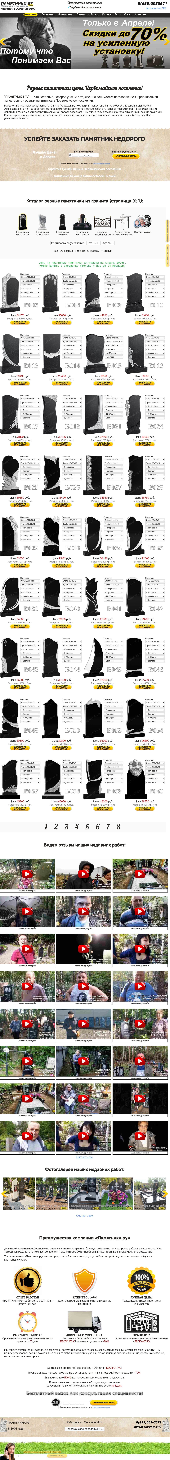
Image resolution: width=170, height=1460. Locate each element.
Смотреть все (84, 1158)
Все (56, 250)
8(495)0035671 (152, 4)
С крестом (93, 250)
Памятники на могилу (14, 6)
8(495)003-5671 (148, 1423)
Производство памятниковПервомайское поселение (84, 5)
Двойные (80, 250)
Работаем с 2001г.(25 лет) (18, 9)
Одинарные (66, 250)
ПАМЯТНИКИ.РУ (17, 4)
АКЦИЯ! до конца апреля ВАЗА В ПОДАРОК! (42, 1452)
